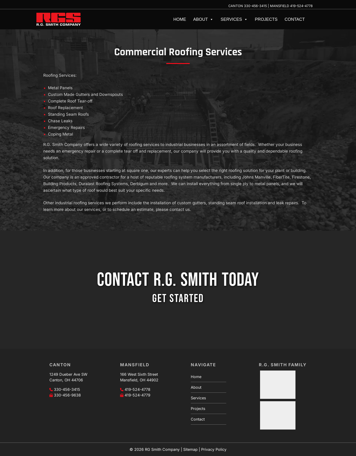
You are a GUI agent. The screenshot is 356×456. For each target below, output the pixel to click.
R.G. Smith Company (62, 144)
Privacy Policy (213, 449)
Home (179, 19)
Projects (266, 19)
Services (234, 19)
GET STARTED (178, 298)
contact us (179, 209)
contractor (109, 177)
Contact (295, 19)
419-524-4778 (301, 6)
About (203, 19)
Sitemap (190, 449)
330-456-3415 (255, 6)
